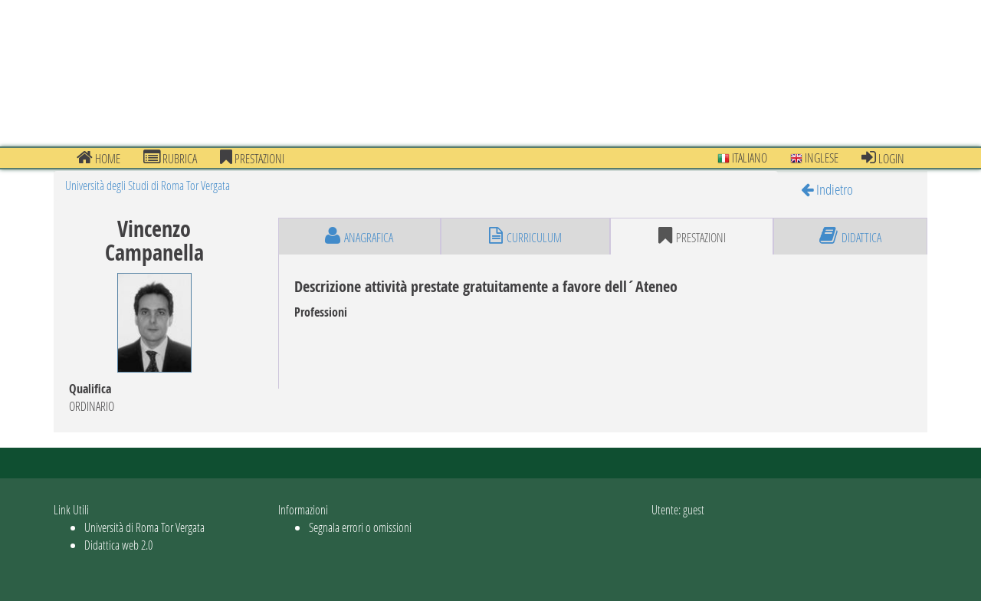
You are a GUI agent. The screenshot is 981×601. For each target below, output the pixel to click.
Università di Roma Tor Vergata (144, 527)
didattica (850, 236)
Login (882, 157)
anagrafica (359, 236)
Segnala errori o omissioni (360, 527)
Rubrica (170, 157)
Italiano (742, 157)
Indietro (827, 189)
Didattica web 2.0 (118, 545)
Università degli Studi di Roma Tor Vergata (147, 185)
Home (98, 157)
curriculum (525, 236)
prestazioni (252, 157)
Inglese (814, 157)
